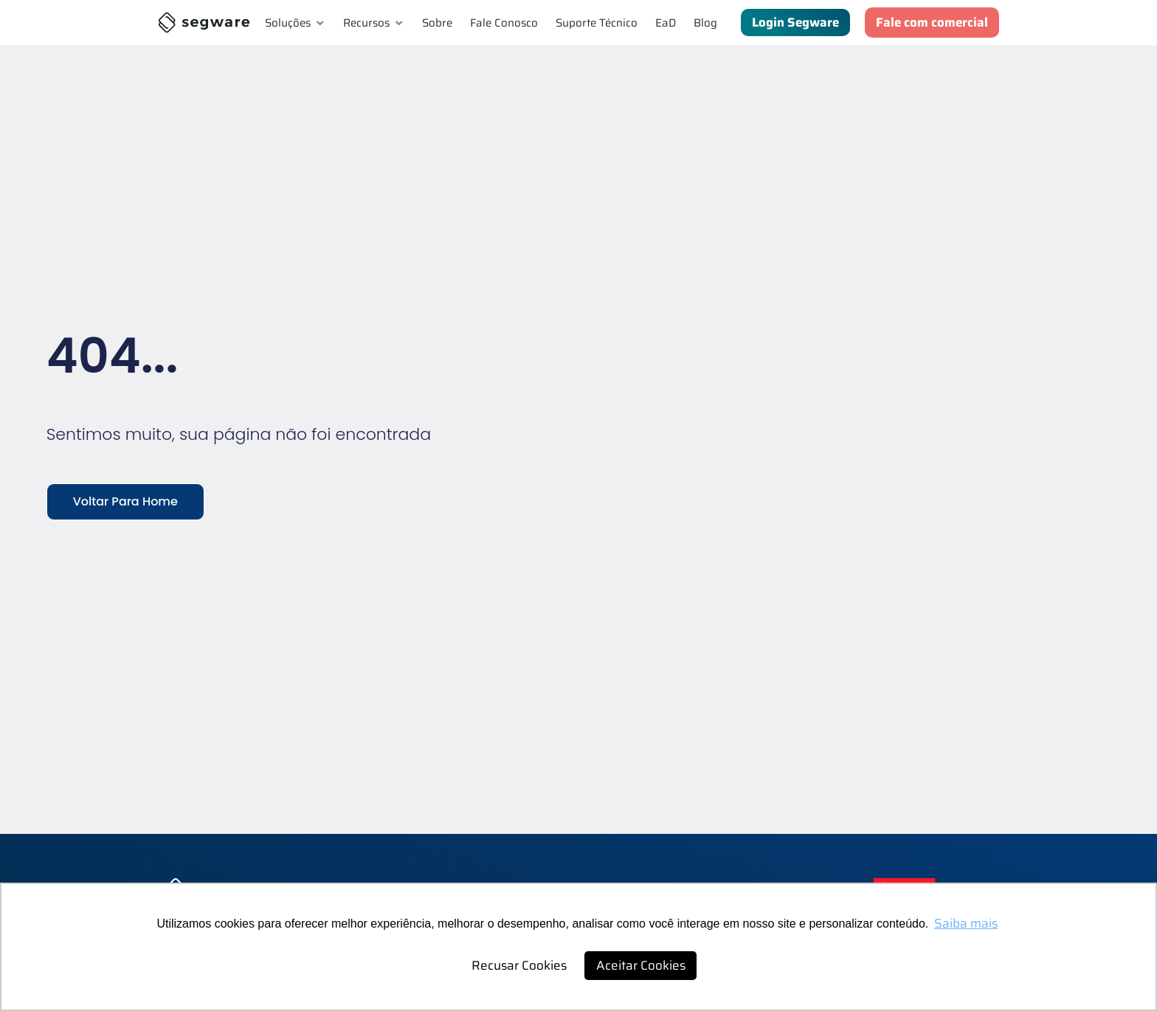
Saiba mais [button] (966, 923)
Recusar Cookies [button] (519, 965)
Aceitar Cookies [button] (640, 965)
